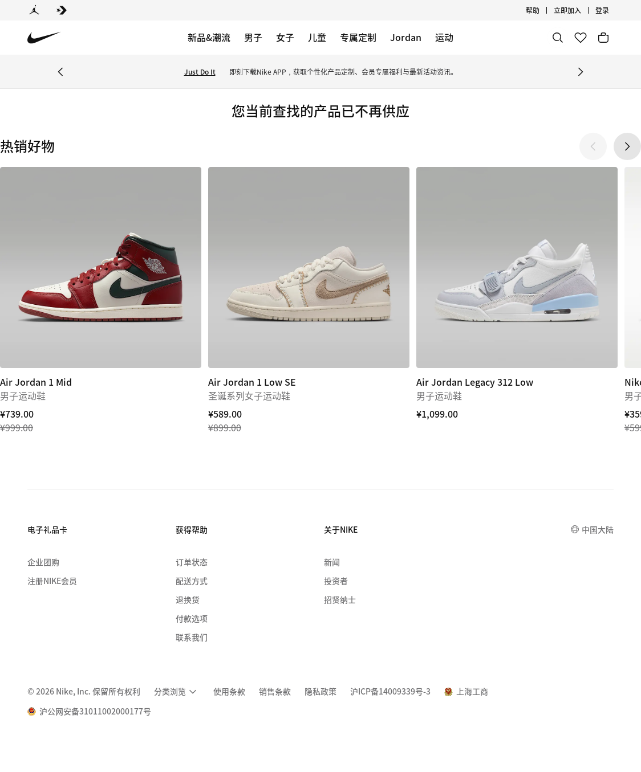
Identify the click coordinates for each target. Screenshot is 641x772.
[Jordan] (34, 10)
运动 (444, 37)
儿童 (317, 37)
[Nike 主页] (44, 38)
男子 (253, 37)
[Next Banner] (580, 71)
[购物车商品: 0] (603, 37)
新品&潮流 (209, 37)
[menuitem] (177, 692)
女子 (285, 37)
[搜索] (557, 37)
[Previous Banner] (60, 71)
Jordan (405, 37)
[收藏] (580, 37)
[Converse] (61, 10)
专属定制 (358, 37)
